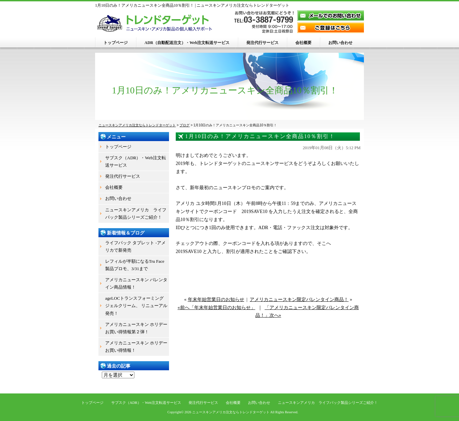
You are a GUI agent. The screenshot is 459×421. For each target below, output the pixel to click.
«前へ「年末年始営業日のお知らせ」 (216, 307)
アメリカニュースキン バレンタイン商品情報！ (136, 283)
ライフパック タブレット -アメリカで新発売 (135, 246)
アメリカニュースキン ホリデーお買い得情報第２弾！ (136, 328)
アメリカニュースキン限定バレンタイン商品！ (299, 299)
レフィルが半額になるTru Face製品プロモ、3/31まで (134, 265)
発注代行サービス (262, 42)
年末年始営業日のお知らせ (216, 299)
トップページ (115, 42)
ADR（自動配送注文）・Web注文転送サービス (187, 42)
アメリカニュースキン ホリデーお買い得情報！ (136, 346)
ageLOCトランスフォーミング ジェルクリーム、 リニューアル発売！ (136, 305)
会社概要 (303, 42)
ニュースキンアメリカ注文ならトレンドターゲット (230, 412)
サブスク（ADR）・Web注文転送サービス (135, 161)
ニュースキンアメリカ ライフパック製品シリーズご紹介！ (135, 213)
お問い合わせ (340, 42)
